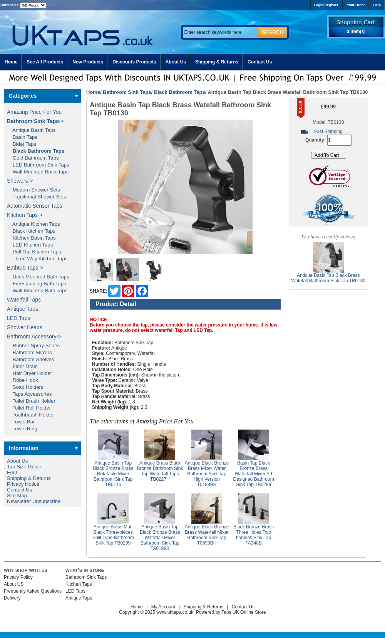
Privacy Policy (18, 577)
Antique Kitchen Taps (33, 224)
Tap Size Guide (24, 467)
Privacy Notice (23, 484)
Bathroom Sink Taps (127, 92)
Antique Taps (22, 309)
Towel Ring (22, 428)
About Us (176, 62)
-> (35, 121)
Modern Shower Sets (33, 190)
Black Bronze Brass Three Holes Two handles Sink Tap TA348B (253, 535)
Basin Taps (22, 137)
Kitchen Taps (78, 584)
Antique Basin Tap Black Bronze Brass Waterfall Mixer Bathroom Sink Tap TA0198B (160, 537)
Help (377, 5)
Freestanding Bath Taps (36, 284)
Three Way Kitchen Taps (37, 259)
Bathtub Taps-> (25, 268)
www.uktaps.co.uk (174, 612)
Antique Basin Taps (31, 130)
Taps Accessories (29, 394)
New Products (87, 62)
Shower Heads (24, 327)
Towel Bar (21, 422)
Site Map (17, 495)
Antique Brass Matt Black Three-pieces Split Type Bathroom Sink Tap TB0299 (113, 535)
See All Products (45, 62)
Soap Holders (25, 387)
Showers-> (20, 181)
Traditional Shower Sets (36, 197)
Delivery (12, 598)
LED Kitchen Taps (30, 245)
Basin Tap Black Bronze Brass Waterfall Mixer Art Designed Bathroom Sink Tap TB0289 (253, 473)
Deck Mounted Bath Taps (38, 277)
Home (11, 62)
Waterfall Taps (24, 300)
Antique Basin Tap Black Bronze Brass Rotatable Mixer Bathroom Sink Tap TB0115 (113, 473)
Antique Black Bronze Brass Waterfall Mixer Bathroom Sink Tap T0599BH (207, 535)
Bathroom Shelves (30, 359)
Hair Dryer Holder (29, 373)
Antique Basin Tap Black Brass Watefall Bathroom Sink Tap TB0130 (328, 278)
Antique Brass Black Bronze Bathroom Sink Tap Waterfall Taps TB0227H (160, 471)
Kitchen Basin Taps (31, 238)
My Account (163, 607)
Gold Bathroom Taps (33, 158)
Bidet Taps (21, 144)
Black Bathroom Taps (179, 92)
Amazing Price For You (34, 112)
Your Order (356, 5)
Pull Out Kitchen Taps (34, 252)
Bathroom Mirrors (29, 352)
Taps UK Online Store (243, 612)
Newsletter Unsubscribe (33, 501)
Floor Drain (22, 366)
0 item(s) (355, 31)
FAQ (12, 472)
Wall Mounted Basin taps (38, 172)
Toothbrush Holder (30, 415)
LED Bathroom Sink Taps (38, 165)
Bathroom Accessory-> (34, 336)
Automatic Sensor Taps (34, 206)
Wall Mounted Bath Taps (37, 290)
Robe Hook (22, 380)
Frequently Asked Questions (33, 591)
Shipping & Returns (216, 62)
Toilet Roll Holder (29, 408)
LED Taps (18, 318)
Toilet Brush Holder (31, 401)
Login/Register (326, 5)
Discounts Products (134, 62)
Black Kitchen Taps (31, 231)
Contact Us (260, 62)
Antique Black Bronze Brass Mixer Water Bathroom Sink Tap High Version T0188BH (207, 473)
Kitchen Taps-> (25, 215)
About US (13, 584)
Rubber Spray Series (33, 345)
